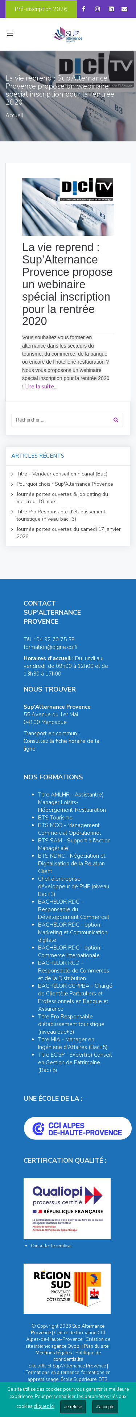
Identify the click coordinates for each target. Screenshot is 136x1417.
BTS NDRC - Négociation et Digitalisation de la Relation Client (72, 863)
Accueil (14, 115)
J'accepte (105, 1406)
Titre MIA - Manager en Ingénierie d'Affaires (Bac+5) (73, 1043)
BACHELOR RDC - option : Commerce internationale (70, 951)
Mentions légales (54, 1353)
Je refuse (73, 1406)
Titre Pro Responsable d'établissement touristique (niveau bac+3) (61, 515)
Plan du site (96, 1346)
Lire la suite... (41, 386)
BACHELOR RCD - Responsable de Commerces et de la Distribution (73, 970)
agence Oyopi (66, 1346)
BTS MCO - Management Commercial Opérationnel (69, 829)
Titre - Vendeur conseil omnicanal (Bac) (62, 473)
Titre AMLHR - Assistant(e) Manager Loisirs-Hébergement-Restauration (72, 802)
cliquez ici (44, 1406)
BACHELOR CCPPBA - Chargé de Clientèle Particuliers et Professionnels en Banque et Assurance (75, 997)
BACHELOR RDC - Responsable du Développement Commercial (73, 909)
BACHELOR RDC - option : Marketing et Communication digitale (72, 932)
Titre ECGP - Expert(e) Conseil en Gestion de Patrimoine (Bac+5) (75, 1062)
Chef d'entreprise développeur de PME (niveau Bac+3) (73, 886)
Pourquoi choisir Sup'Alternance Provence (65, 484)
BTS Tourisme (55, 817)
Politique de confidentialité (77, 1356)
